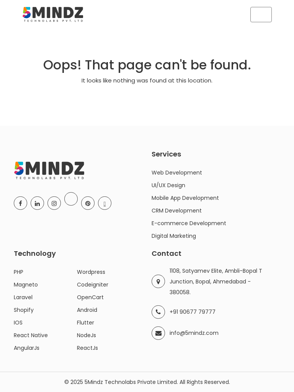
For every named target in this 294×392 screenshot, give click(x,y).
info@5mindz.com (194, 333)
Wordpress (91, 272)
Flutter (85, 322)
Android (87, 310)
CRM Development (177, 210)
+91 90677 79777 (193, 312)
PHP (18, 272)
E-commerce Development (189, 223)
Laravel (23, 297)
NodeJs (86, 335)
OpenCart (90, 297)
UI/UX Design (168, 185)
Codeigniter (92, 284)
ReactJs (87, 348)
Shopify (24, 310)
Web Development (177, 172)
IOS (18, 322)
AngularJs (26, 348)
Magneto (26, 284)
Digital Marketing (174, 236)
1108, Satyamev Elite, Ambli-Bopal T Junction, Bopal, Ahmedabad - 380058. (216, 281)
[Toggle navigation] (261, 14)
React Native (31, 335)
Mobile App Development (185, 198)
